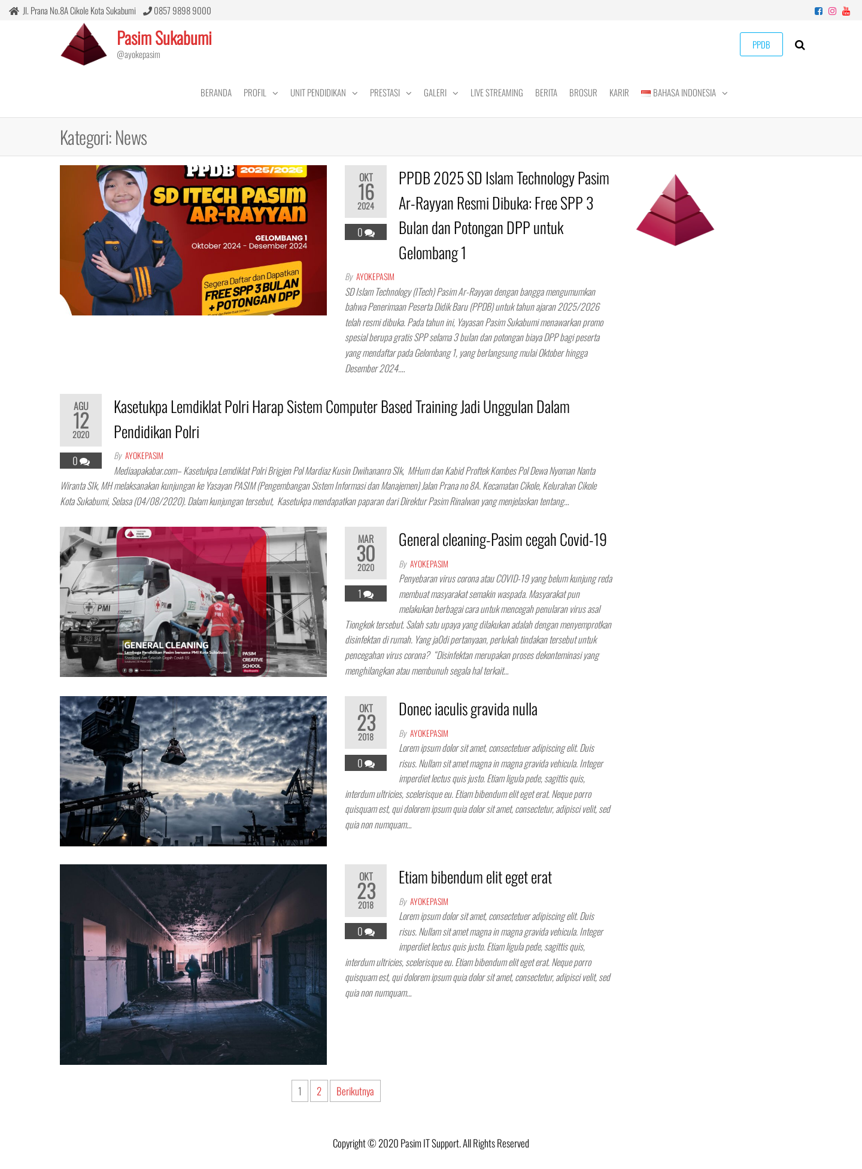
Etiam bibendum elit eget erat (475, 876)
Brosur (583, 92)
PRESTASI (385, 92)
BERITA (546, 92)
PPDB (761, 44)
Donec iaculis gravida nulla (468, 708)
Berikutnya (355, 1090)
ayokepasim (375, 276)
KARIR (619, 92)
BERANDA (216, 92)
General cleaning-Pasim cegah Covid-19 (503, 539)
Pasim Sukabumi (164, 37)
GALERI (435, 92)
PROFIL (255, 92)
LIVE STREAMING (497, 92)
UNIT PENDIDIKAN (318, 92)
